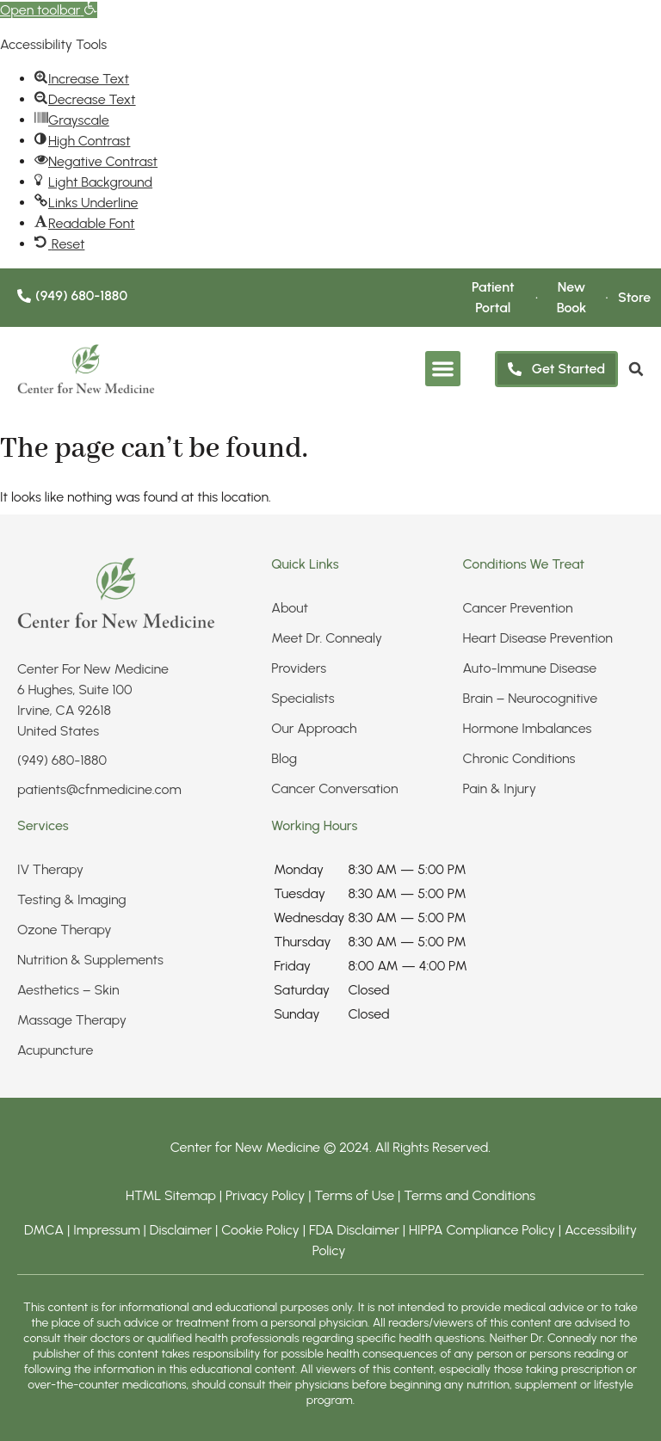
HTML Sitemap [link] (171, 1195)
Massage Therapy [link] (72, 1020)
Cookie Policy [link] (260, 1230)
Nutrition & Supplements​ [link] (90, 959)
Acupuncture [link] (55, 1050)
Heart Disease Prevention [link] (538, 638)
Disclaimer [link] (181, 1230)
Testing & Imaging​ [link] (72, 899)
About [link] (289, 608)
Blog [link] (284, 758)
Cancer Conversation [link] (334, 788)
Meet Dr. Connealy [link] (326, 638)
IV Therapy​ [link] (50, 869)
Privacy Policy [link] (266, 1195)
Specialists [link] (303, 698)
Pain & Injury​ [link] (499, 788)
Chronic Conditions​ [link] (519, 758)
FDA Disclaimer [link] (354, 1230)
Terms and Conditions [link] (469, 1195)
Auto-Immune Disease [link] (530, 668)
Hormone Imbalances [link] (527, 728)
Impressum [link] (106, 1230)
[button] (442, 369)
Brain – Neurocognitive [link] (530, 698)
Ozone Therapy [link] (64, 929)
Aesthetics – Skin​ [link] (68, 990)
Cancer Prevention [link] (518, 608)
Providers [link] (298, 668)
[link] (48, 10)
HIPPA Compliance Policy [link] (484, 1230)
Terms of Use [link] (354, 1195)
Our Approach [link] (313, 728)
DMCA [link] (44, 1230)
